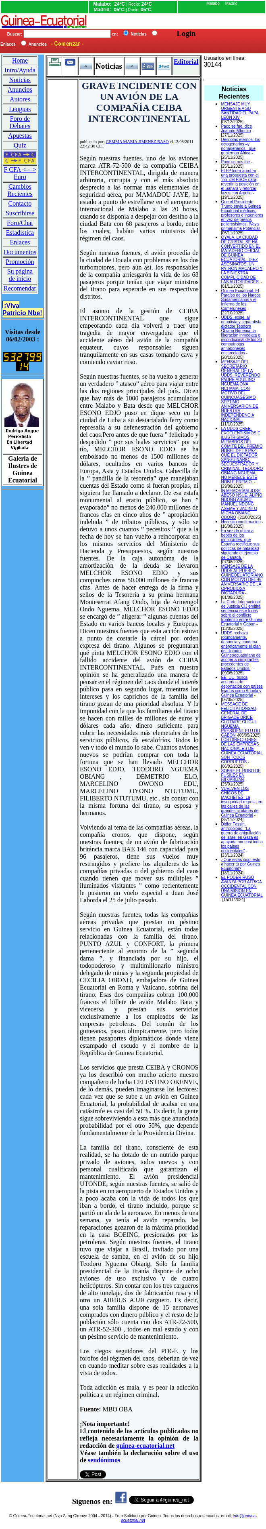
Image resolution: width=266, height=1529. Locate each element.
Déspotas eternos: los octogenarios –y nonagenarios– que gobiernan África (240, 146)
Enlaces (20, 242)
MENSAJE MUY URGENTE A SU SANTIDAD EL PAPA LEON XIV (239, 111)
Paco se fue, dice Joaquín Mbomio (236, 128)
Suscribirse (20, 213)
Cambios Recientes (19, 190)
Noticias (20, 79)
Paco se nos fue (235, 162)
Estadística (20, 232)
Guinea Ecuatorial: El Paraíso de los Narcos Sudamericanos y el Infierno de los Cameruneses (240, 300)
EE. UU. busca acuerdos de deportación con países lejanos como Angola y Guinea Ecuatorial (241, 686)
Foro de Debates (20, 122)
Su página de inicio (20, 275)
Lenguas (20, 108)
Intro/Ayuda (19, 70)
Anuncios (20, 89)
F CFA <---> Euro (20, 173)
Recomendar (20, 288)
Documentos (20, 252)
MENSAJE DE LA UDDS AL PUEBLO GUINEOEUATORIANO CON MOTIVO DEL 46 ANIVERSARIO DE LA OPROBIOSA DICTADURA (242, 579)
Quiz (20, 145)
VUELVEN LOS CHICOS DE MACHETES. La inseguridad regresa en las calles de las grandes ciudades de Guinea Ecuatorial (241, 801)
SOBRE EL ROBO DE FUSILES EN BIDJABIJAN (241, 775)
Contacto (20, 203)
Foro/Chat (20, 222)
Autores (20, 99)
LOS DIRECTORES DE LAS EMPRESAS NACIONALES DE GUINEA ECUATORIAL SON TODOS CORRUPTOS (242, 750)
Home (20, 60)
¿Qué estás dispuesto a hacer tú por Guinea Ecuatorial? (240, 864)
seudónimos (104, 1460)
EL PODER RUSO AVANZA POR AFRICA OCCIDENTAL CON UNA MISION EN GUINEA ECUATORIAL (241, 886)
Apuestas (20, 135)
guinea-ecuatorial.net (145, 1445)
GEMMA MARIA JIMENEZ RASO (137, 141)
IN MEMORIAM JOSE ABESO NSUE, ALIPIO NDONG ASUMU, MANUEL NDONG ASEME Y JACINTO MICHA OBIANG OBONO (241, 504)
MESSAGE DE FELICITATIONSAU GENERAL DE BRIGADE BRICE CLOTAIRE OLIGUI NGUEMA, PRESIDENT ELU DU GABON (240, 719)
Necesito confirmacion (240, 522)
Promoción (20, 261)
